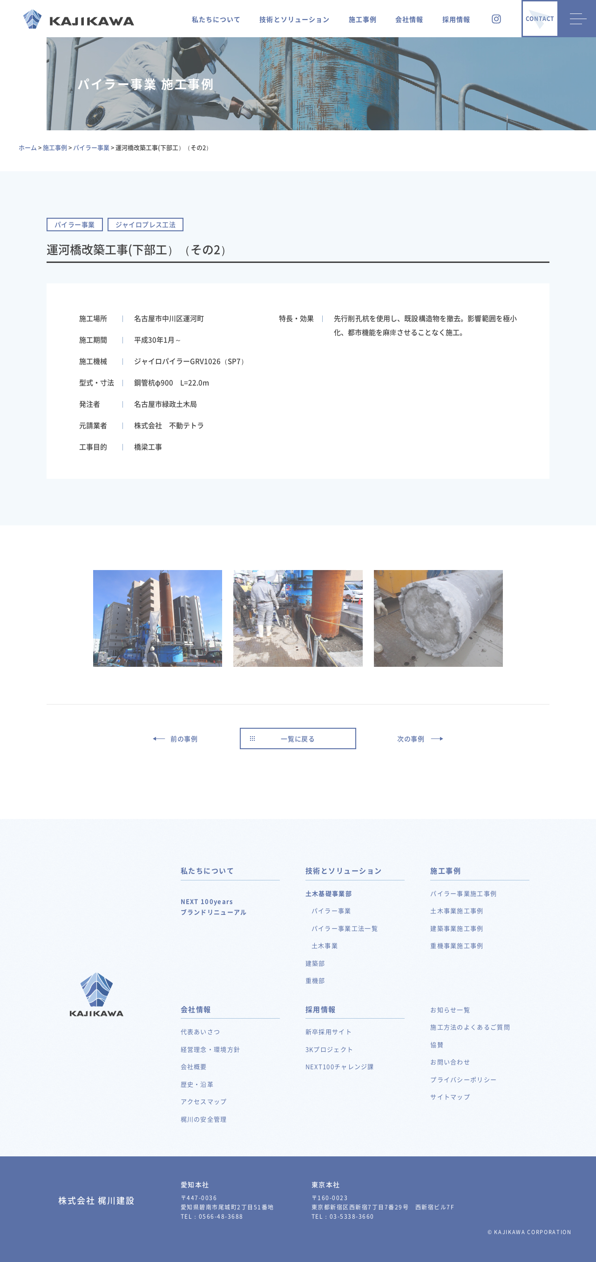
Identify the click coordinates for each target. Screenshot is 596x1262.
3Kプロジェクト (329, 1049)
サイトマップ (450, 1096)
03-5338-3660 (352, 1216)
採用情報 (456, 19)
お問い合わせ (450, 1061)
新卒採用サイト (328, 1031)
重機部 (315, 980)
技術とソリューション (294, 19)
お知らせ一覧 (450, 1009)
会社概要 (194, 1066)
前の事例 (184, 738)
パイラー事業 (332, 910)
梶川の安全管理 (204, 1118)
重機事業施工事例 (456, 945)
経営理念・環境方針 (211, 1049)
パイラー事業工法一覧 (345, 928)
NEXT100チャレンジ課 (339, 1066)
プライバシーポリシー (463, 1079)
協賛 (437, 1044)
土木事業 (325, 945)
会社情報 (409, 19)
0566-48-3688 (221, 1216)
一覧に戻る (298, 738)
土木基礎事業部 (328, 893)
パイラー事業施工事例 (463, 893)
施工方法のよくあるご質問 (470, 1026)
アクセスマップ (204, 1101)
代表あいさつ (201, 1031)
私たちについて (216, 19)
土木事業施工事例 (456, 910)
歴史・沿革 (197, 1084)
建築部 (315, 963)
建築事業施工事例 (456, 928)
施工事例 (363, 19)
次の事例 (411, 738)
